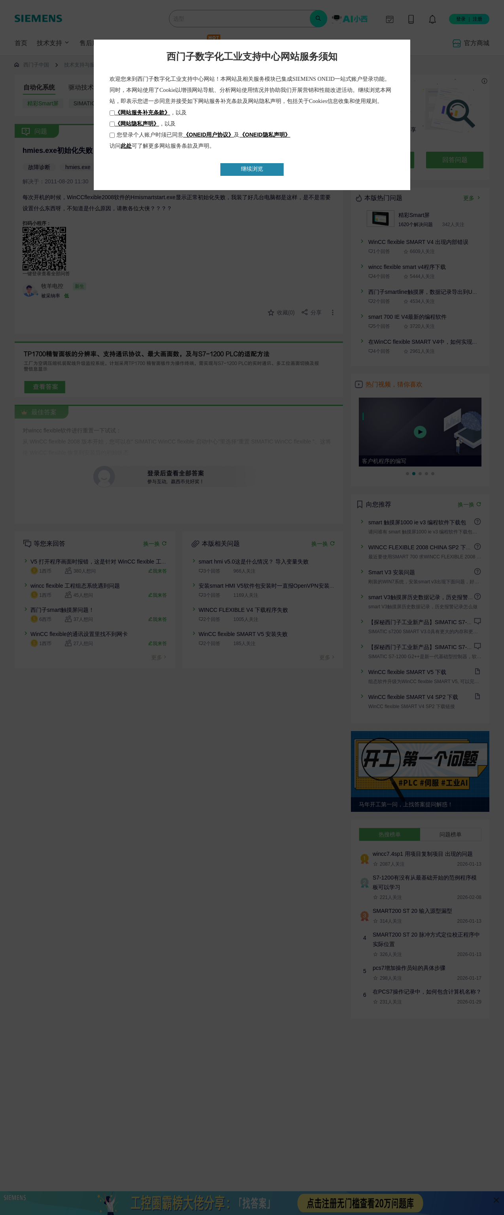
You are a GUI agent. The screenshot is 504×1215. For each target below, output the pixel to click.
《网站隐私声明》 (137, 123)
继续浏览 (252, 169)
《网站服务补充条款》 (142, 112)
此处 (126, 146)
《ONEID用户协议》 (208, 134)
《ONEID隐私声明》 (264, 134)
